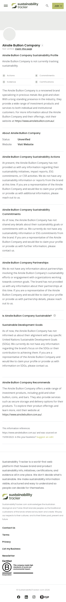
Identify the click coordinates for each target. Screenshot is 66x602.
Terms (5, 534)
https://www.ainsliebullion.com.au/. (35, 121)
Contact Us (8, 527)
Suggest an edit (45, 436)
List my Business (11, 548)
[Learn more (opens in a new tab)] (54, 316)
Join (56, 5)
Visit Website (26, 144)
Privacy (6, 541)
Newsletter (8, 555)
